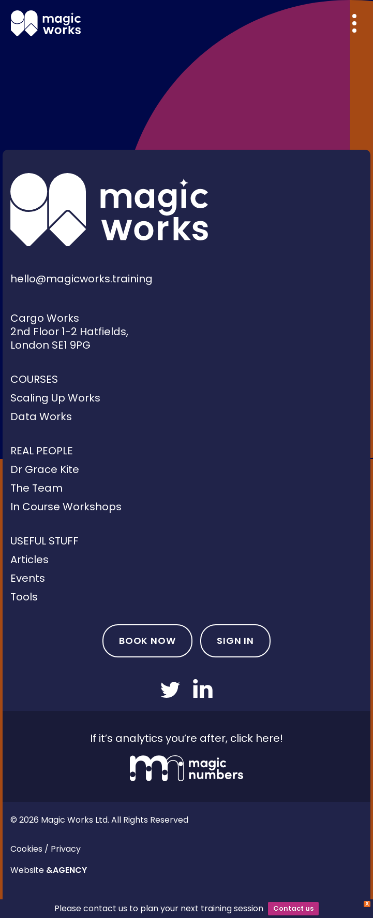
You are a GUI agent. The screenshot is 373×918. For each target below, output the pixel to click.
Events (27, 578)
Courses (34, 379)
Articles (29, 559)
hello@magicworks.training (81, 278)
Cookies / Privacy (45, 849)
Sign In (235, 640)
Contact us (293, 908)
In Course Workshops (66, 506)
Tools (24, 597)
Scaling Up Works (55, 398)
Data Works (41, 416)
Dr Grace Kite (44, 469)
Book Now (147, 640)
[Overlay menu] (354, 23)
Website (48, 870)
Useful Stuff (44, 541)
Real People (41, 450)
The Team (36, 488)
